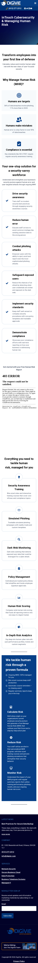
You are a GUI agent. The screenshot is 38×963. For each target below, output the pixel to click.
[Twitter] (27, 8)
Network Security (9, 869)
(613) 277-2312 (8, 852)
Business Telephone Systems (13, 879)
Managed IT (6, 883)
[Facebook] (25, 8)
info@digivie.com (9, 856)
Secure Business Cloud (11, 872)
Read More (6, 834)
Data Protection (8, 876)
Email (4, 904)
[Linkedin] (29, 8)
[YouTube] (31, 8)
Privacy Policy (19, 961)
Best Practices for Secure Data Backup (17, 824)
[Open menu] (35, 3)
